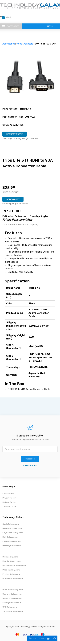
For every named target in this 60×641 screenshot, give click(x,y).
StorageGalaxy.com (11, 602)
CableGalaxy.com (10, 524)
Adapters (28, 43)
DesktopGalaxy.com (12, 528)
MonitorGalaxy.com (11, 561)
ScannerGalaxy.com (11, 594)
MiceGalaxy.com (10, 557)
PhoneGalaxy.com (11, 570)
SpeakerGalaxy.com (11, 598)
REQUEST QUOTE (14, 134)
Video (19, 43)
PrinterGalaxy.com (11, 574)
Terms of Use (9, 506)
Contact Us (8, 493)
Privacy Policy (9, 498)
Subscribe (30, 459)
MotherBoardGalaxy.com (14, 565)
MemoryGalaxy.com (11, 546)
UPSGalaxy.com (9, 607)
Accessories (8, 43)
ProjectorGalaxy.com (12, 589)
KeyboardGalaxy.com (12, 533)
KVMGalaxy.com (9, 537)
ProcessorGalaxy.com (12, 578)
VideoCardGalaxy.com (12, 611)
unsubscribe (30, 466)
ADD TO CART (13, 199)
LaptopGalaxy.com (11, 541)
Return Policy (9, 502)
